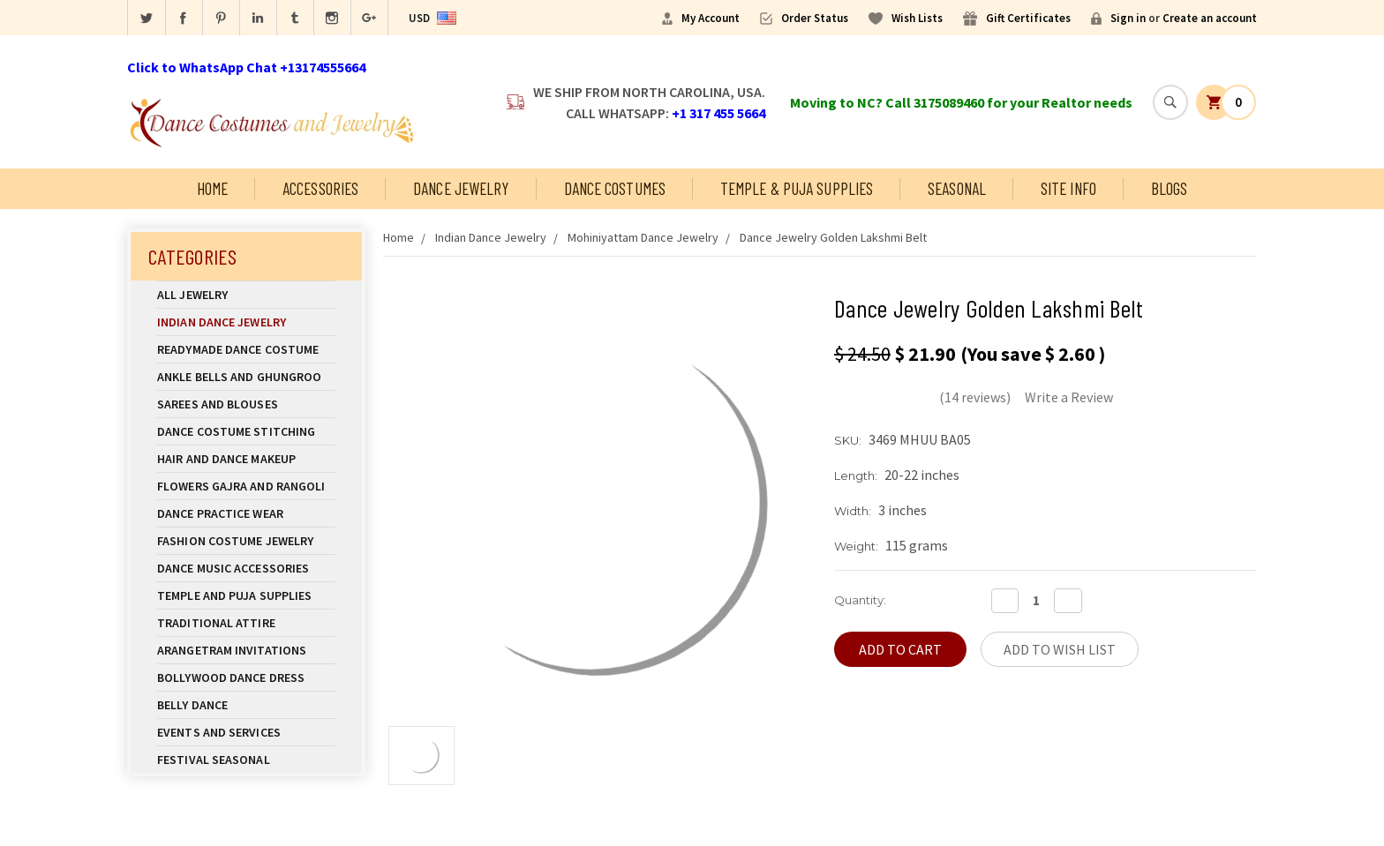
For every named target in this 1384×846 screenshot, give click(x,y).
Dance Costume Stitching (236, 431)
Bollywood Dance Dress (231, 677)
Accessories (320, 188)
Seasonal (957, 188)
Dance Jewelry (460, 188)
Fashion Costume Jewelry (246, 541)
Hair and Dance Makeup (246, 459)
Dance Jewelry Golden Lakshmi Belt (833, 237)
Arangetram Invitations (231, 650)
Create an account (1209, 18)
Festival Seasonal (213, 759)
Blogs (1169, 188)
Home (212, 188)
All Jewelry (246, 295)
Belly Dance (246, 705)
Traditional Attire (216, 623)
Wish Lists (917, 18)
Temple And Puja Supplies (246, 595)
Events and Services (219, 732)
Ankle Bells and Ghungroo (239, 377)
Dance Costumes (615, 188)
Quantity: (860, 600)
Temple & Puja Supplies (796, 188)
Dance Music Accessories (233, 568)
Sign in (1128, 18)
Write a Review (1069, 397)
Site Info (1068, 188)
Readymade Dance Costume (246, 349)
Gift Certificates (1028, 18)
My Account (710, 18)
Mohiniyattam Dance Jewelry (643, 237)
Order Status (814, 18)
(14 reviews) (975, 397)
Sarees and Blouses (246, 404)
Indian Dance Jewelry (246, 322)
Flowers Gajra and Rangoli (241, 486)
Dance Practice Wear (246, 513)
